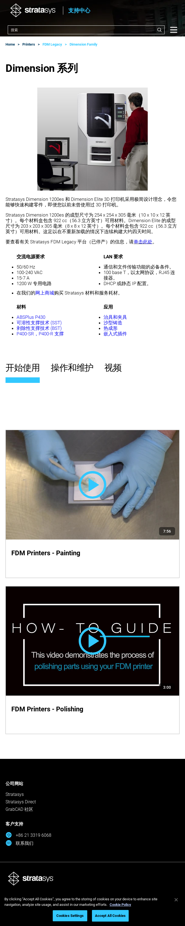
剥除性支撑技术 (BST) (39, 328)
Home (10, 44)
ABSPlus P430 (31, 317)
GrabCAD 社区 (19, 809)
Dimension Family (83, 44)
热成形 (111, 328)
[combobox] (86, 30)
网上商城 (44, 293)
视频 (112, 367)
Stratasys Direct (21, 801)
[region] (92, 908)
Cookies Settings (70, 916)
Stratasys (15, 794)
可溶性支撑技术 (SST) (39, 322)
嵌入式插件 (115, 333)
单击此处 (143, 241)
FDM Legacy (52, 44)
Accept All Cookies (110, 916)
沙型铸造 (113, 322)
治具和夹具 (115, 317)
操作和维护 (72, 367)
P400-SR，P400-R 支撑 (40, 333)
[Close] (176, 900)
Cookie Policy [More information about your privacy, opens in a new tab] (120, 905)
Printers (28, 44)
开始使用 (23, 367)
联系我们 (19, 843)
